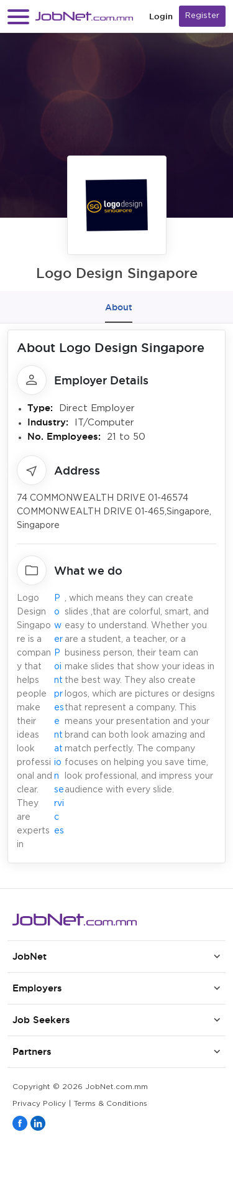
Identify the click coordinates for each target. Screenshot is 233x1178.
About (118, 307)
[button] (18, 16)
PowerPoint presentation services (59, 715)
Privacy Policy (39, 1103)
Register (202, 15)
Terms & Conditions (110, 1103)
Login (161, 16)
